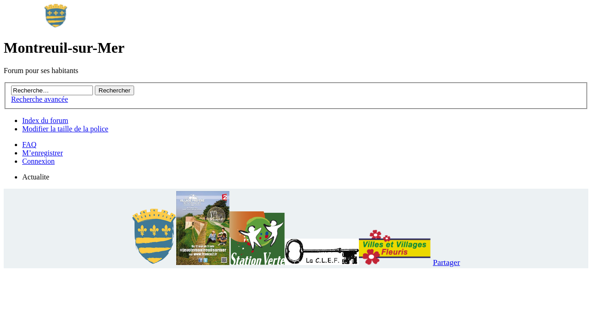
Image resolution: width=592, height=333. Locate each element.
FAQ (29, 144)
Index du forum (45, 120)
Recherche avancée (39, 99)
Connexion (38, 161)
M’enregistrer (42, 153)
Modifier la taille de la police (65, 129)
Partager (446, 262)
